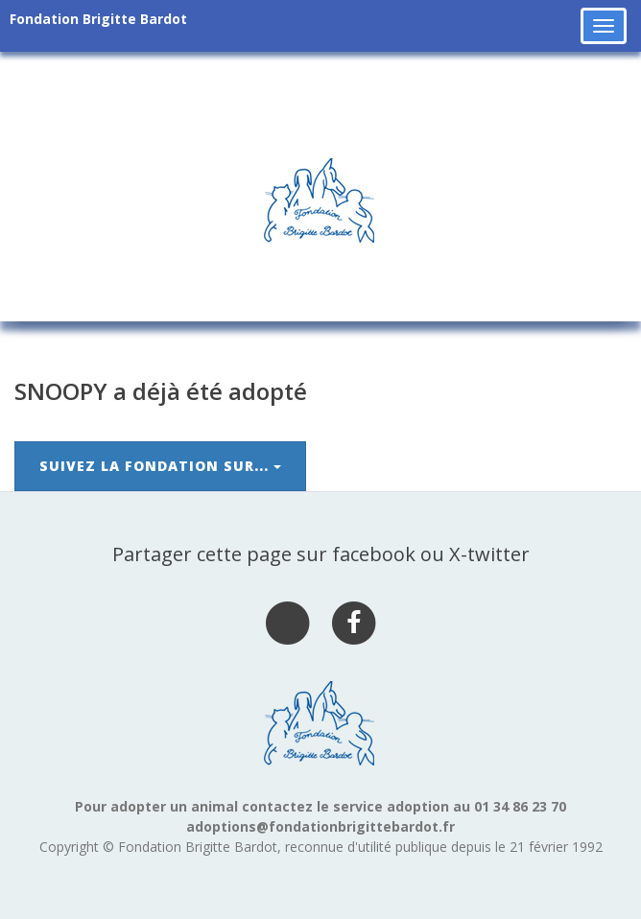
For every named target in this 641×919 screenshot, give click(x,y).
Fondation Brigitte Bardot (98, 19)
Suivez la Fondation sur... (160, 466)
